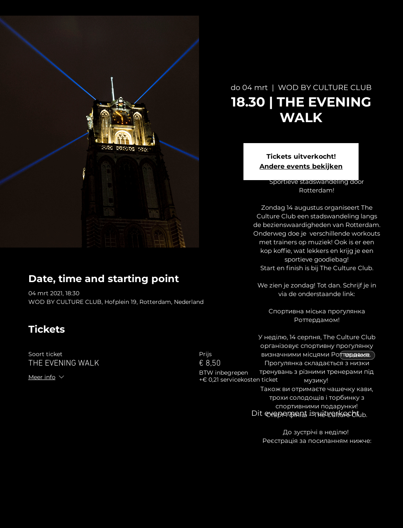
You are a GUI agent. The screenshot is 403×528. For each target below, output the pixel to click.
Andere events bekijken (301, 166)
